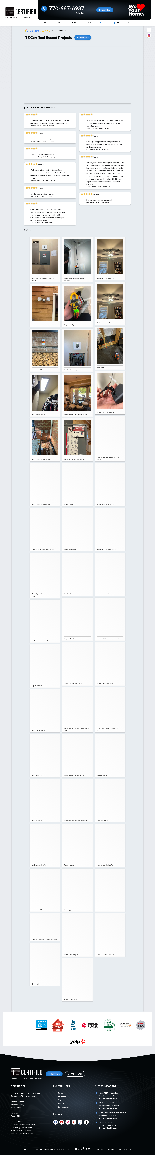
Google (114, 1098)
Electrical (48, 23)
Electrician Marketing (102, 1149)
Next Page (28, 230)
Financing (62, 1096)
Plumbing (61, 23)
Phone (102, 1098)
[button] (104, 9)
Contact (131, 23)
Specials (61, 1103)
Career (61, 1093)
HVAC (74, 23)
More (119, 23)
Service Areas (105, 23)
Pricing (61, 1100)
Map (108, 1098)
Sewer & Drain (88, 23)
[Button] (82, 37)
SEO (116, 1149)
